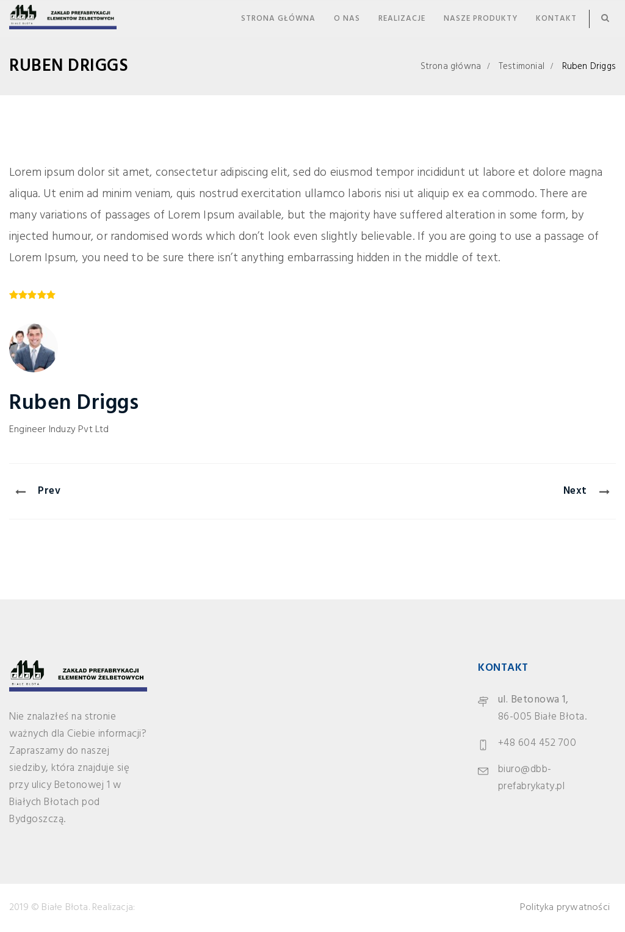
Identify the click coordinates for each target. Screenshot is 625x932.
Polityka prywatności (565, 908)
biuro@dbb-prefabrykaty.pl (531, 778)
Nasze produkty (481, 18)
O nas (347, 18)
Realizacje (401, 18)
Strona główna (278, 18)
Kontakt (556, 18)
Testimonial (521, 66)
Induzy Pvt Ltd (79, 430)
